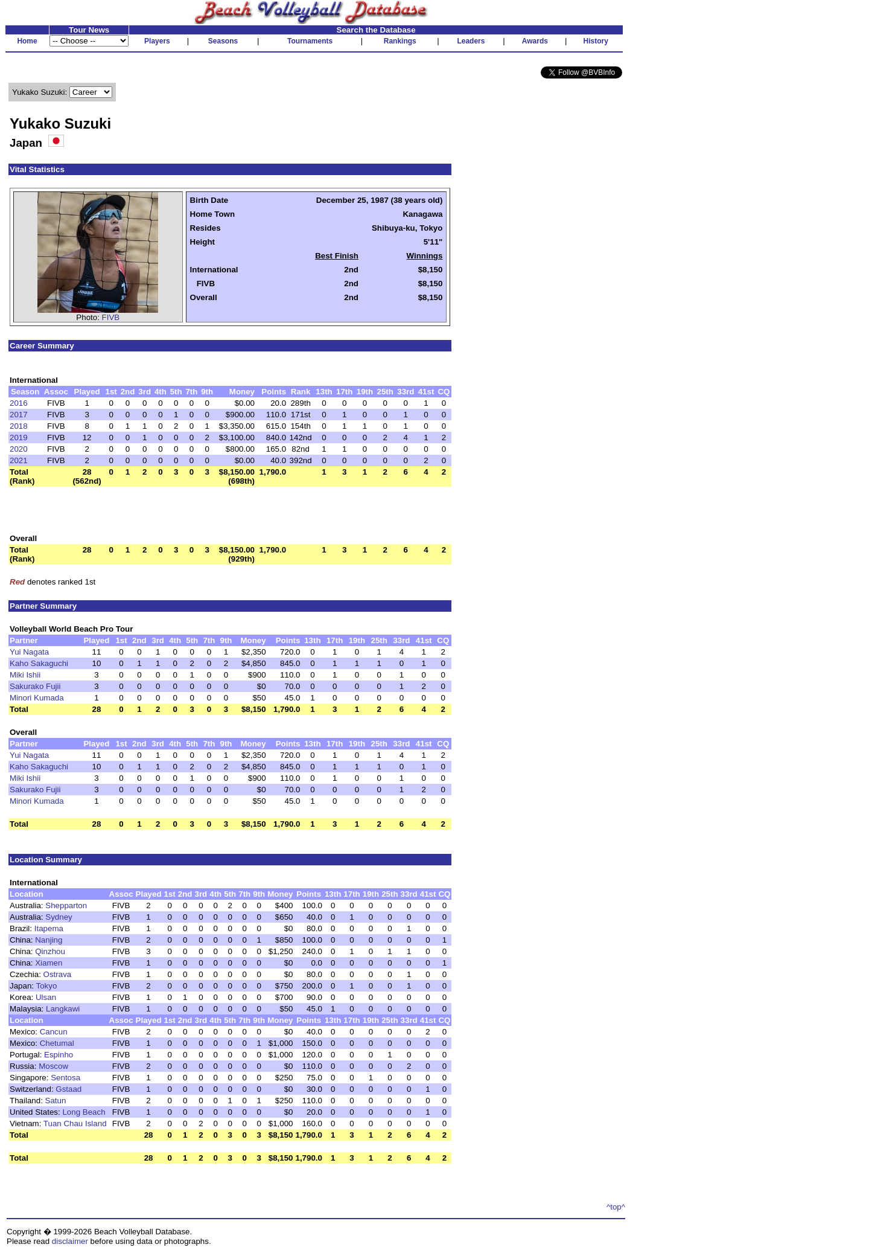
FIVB (111, 317)
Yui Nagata (29, 651)
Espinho (58, 1054)
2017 (19, 414)
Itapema (48, 928)
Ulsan (46, 997)
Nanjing (48, 939)
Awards (535, 41)
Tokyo (46, 985)
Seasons (223, 41)
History (596, 41)
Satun (55, 1100)
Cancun (54, 1031)
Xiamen (48, 962)
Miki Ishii (25, 674)
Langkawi (63, 1008)
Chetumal (57, 1043)
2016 (19, 403)
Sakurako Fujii (35, 686)
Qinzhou (50, 951)
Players (157, 41)
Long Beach (83, 1112)
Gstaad (68, 1089)
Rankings (400, 41)
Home (27, 41)
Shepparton (66, 905)
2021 (19, 460)
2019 (19, 437)
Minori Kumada (37, 697)
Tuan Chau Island (75, 1123)
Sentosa (65, 1077)
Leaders (471, 41)
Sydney (58, 916)
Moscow (53, 1066)
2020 (19, 449)
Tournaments (310, 41)
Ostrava (57, 974)
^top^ (615, 1206)
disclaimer (70, 1241)
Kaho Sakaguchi (39, 663)
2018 (19, 426)
